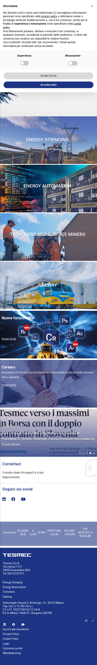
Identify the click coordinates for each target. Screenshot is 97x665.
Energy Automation (47, 186)
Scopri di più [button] (49, 75)
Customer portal (12, 648)
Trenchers (9, 591)
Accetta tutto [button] (48, 84)
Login (6, 643)
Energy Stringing (47, 139)
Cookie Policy (10, 638)
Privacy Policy (11, 633)
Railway (47, 285)
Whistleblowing (12, 653)
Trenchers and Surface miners (47, 234)
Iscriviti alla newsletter (16, 629)
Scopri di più (9, 338)
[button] (80, 453)
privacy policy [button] (49, 16)
